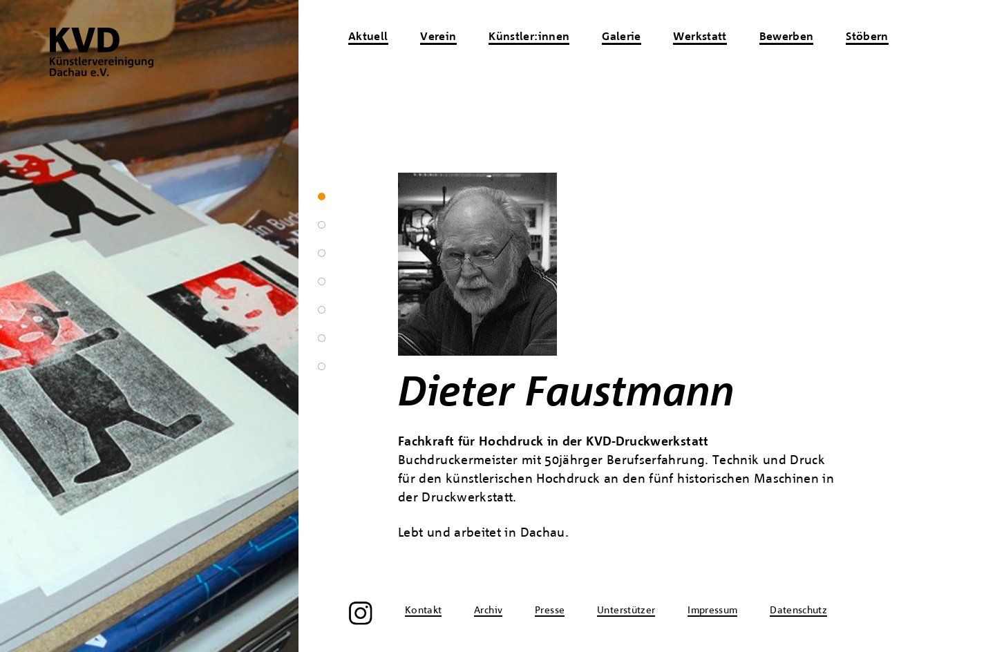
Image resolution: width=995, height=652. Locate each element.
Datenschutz (798, 610)
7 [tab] (321, 366)
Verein (438, 37)
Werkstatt (699, 37)
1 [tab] (321, 196)
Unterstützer (626, 610)
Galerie (621, 37)
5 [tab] (321, 310)
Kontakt (423, 610)
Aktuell (368, 37)
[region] (149, 326)
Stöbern (867, 37)
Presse (550, 610)
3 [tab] (321, 253)
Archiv (488, 610)
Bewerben (786, 37)
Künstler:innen (529, 37)
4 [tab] (321, 281)
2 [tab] (321, 225)
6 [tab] (321, 338)
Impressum (712, 610)
